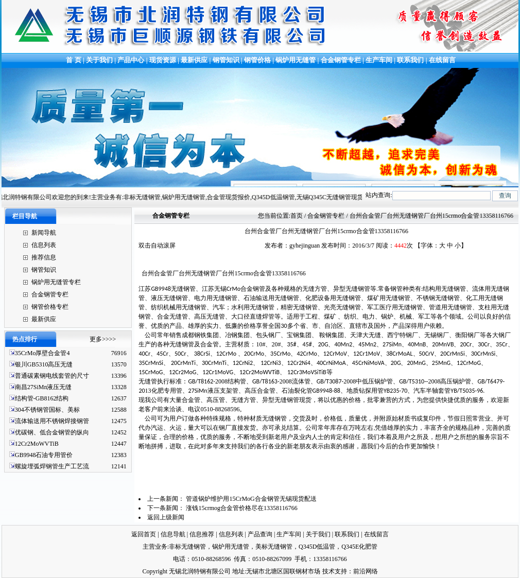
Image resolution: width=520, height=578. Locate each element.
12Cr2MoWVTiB (37, 443)
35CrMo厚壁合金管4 (42, 353)
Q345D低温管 (317, 546)
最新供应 (195, 60)
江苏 (166, 288)
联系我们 (410, 60)
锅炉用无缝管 (295, 60)
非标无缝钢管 (187, 546)
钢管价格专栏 (49, 306)
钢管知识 (226, 60)
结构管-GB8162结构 (42, 398)
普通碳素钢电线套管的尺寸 (52, 375)
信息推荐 (201, 534)
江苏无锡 (233, 288)
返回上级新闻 (165, 517)
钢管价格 (257, 60)
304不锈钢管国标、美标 (47, 409)
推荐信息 (43, 257)
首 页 (72, 60)
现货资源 (163, 60)
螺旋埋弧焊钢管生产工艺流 (52, 466)
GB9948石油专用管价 (44, 455)
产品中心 (130, 60)
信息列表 (43, 245)
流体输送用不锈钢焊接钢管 (52, 421)
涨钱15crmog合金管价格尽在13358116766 (241, 508)
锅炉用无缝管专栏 (56, 282)
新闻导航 (43, 232)
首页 (296, 215)
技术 (328, 571)
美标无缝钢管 (273, 546)
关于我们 (99, 60)
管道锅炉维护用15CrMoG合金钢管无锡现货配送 (251, 498)
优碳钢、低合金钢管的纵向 (52, 432)
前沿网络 (365, 571)
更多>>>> (103, 339)
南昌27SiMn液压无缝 (43, 387)
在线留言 (442, 60)
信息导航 (173, 534)
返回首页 (143, 534)
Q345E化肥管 (359, 546)
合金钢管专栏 (341, 60)
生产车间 (380, 60)
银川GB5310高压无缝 (44, 364)
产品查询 (260, 534)
